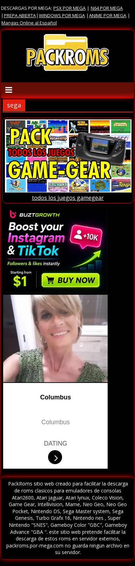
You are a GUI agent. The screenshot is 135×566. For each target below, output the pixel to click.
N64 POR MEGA (107, 8)
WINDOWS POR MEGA (62, 15)
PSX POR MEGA (69, 8)
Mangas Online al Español (29, 23)
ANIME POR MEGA (107, 15)
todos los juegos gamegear (68, 198)
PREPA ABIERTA (20, 15)
